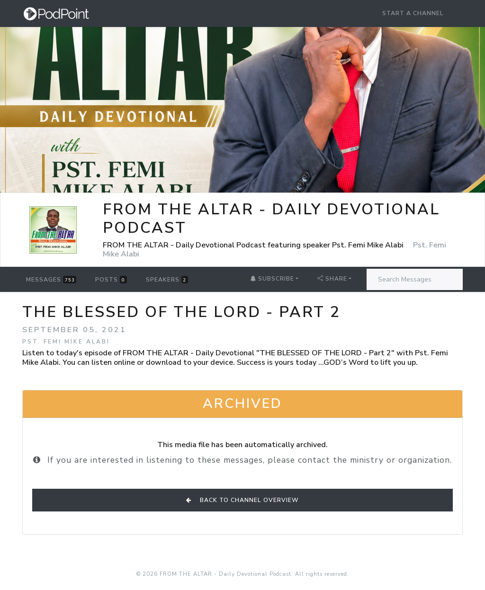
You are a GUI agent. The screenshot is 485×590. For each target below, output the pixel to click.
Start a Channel (413, 13)
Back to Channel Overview (242, 500)
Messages (51, 279)
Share (332, 278)
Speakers (167, 279)
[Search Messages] (415, 279)
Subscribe (272, 278)
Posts (110, 279)
